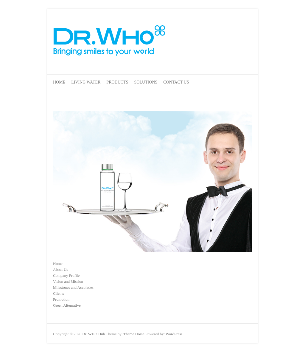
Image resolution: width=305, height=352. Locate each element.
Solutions (146, 82)
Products (117, 82)
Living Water (85, 82)
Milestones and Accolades (73, 287)
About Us (60, 269)
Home (59, 82)
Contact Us (176, 82)
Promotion (61, 299)
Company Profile (66, 275)
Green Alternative (67, 305)
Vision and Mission (68, 281)
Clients (58, 293)
